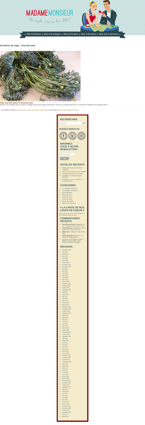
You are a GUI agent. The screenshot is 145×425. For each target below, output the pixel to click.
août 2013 (65, 389)
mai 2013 (64, 395)
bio (17, 110)
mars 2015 (65, 349)
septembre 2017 (66, 290)
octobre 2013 (65, 385)
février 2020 (65, 262)
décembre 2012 (66, 406)
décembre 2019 (66, 264)
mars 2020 (65, 260)
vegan (41, 110)
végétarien (47, 110)
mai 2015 (64, 345)
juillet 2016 (65, 317)
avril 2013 (65, 397)
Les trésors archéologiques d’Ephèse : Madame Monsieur (72, 240)
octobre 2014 (65, 359)
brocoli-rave (22, 110)
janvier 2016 (65, 330)
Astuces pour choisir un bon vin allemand (74, 171)
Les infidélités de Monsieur (70, 190)
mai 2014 (64, 370)
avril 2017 (65, 298)
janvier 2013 (65, 404)
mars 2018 (65, 279)
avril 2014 (65, 372)
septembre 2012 (66, 412)
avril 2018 (65, 277)
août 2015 (65, 338)
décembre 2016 (66, 307)
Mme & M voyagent (52, 34)
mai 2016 (64, 321)
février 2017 (65, 302)
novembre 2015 (66, 332)
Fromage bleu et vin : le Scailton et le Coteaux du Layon (73, 225)
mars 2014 (65, 374)
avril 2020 (65, 258)
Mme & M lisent (67, 195)
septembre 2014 (66, 361)
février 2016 (65, 328)
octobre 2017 (65, 288)
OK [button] (84, 123)
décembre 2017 (66, 283)
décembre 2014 (66, 355)
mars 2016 (65, 326)
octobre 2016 (65, 311)
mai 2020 (64, 256)
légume (37, 110)
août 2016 (65, 315)
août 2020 (65, 252)
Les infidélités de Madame (69, 188)
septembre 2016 (66, 313)
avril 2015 (65, 347)
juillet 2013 (65, 391)
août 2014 (65, 364)
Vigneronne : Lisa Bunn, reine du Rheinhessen (72, 236)
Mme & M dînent (34, 34)
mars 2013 (65, 399)
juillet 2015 (65, 340)
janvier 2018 (65, 281)
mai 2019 (64, 271)
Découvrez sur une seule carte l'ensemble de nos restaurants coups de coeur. (71, 214)
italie (32, 110)
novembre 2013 (66, 383)
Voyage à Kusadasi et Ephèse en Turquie (71, 241)
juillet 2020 (65, 254)
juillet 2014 (65, 366)
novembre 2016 (66, 309)
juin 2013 (64, 393)
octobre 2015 (65, 334)
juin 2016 (64, 319)
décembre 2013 (66, 380)
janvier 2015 (65, 353)
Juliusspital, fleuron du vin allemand (72, 173)
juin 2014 (64, 368)
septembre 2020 (66, 250)
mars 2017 (65, 300)
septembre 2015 (66, 336)
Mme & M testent (71, 34)
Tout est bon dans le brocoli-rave (16, 103)
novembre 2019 (66, 267)
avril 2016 (65, 324)
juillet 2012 (65, 416)
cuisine (29, 110)
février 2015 (65, 351)
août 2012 (65, 414)
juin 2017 (64, 296)
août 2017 (65, 292)
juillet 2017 (65, 294)
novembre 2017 (66, 286)
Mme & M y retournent (108, 34)
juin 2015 (64, 342)
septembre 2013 (66, 387)
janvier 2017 (65, 305)
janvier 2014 (65, 378)
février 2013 (65, 402)
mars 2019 (65, 275)
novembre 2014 (66, 357)
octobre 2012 (65, 410)
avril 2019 (65, 273)
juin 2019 (64, 269)
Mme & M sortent (88, 34)
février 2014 (65, 376)
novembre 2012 (66, 408)
